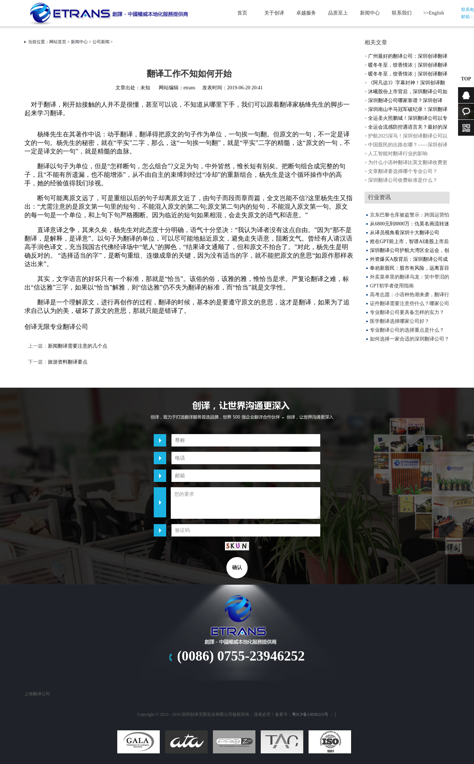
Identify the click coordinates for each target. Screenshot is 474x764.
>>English (433, 13)
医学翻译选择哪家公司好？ (399, 321)
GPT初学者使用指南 (392, 285)
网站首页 (57, 41)
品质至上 (338, 13)
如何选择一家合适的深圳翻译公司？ (409, 339)
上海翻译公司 (37, 693)
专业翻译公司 (69, 326)
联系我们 (402, 13)
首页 (242, 13)
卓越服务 (306, 13)
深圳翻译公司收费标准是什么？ (403, 180)
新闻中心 (370, 13)
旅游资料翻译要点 (70, 362)
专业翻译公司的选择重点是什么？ (407, 330)
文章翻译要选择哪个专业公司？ (403, 171)
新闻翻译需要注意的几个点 (77, 346)
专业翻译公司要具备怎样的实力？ (407, 312)
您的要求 (245, 503)
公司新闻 (100, 41)
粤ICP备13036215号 (310, 714)
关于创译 (274, 13)
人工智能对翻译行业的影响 (398, 153)
